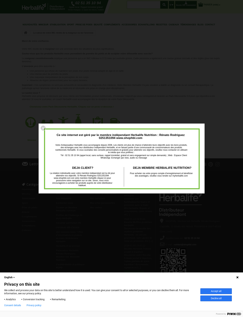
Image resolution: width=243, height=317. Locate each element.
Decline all (216, 298)
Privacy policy (34, 305)
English (9, 277)
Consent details (12, 305)
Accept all (216, 291)
